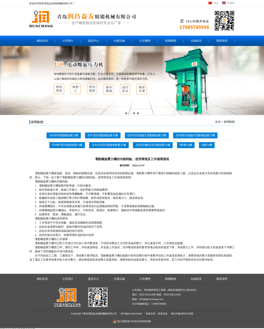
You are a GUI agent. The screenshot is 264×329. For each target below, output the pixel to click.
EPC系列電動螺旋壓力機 (103, 135)
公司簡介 (67, 40)
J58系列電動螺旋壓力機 (63, 135)
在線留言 (196, 40)
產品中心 (93, 40)
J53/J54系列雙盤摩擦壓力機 (109, 144)
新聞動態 (170, 40)
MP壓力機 (186, 144)
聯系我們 (221, 40)
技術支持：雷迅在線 (157, 313)
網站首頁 (42, 40)
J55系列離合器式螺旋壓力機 (153, 144)
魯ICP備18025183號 (182, 313)
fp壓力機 (207, 144)
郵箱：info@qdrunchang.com (147, 299)
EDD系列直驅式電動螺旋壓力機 (146, 135)
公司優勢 (144, 40)
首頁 (218, 121)
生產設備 (119, 40)
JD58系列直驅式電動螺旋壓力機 (195, 135)
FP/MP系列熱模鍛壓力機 (67, 144)
